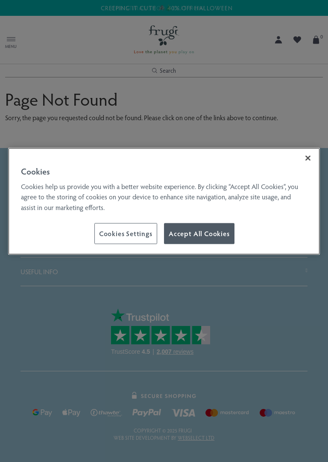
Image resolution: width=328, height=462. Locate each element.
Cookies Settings (125, 233)
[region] (164, 201)
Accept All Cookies (199, 233)
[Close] (308, 158)
